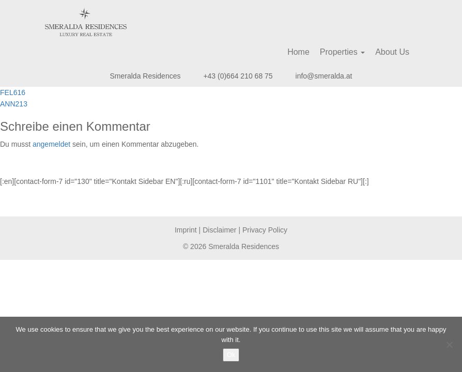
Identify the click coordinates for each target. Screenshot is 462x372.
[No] (449, 344)
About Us (392, 52)
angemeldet (51, 144)
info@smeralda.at (324, 76)
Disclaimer (219, 230)
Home (298, 52)
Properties (342, 52)
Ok (231, 355)
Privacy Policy (264, 230)
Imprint (186, 230)
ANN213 (13, 104)
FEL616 (12, 92)
